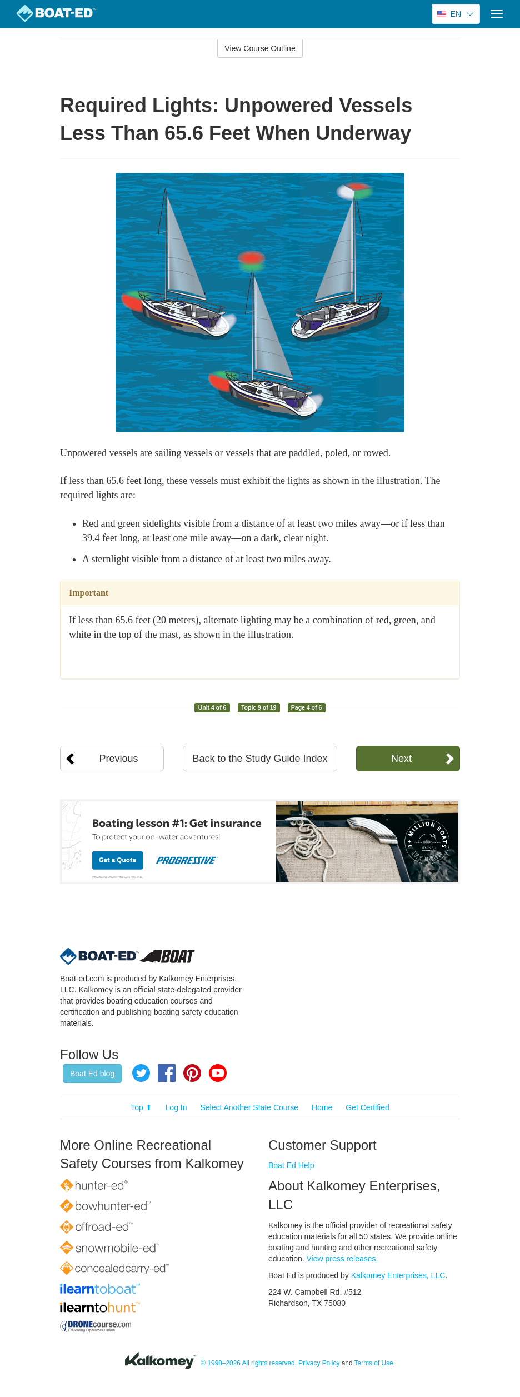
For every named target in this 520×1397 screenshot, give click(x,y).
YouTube (218, 1073)
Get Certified (367, 1107)
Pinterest (192, 1073)
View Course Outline (259, 48)
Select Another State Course (249, 1107)
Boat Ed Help (291, 1165)
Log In (176, 1107)
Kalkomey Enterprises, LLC (398, 1275)
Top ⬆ (141, 1107)
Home (322, 1107)
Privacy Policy (318, 1363)
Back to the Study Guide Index (259, 758)
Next (401, 758)
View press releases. (342, 1258)
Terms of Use (373, 1363)
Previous (118, 758)
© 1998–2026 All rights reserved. (249, 1363)
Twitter (141, 1073)
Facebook (167, 1073)
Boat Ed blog (92, 1073)
